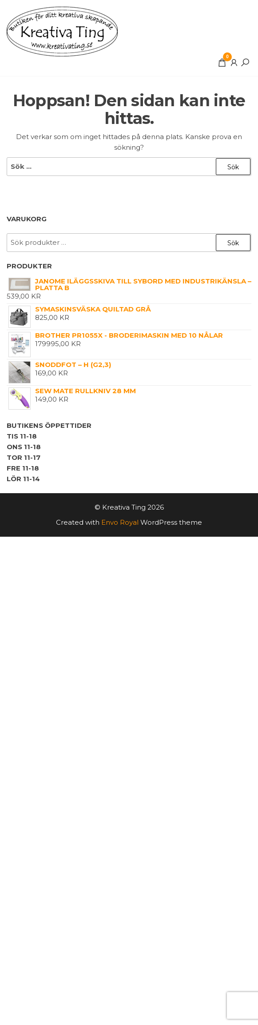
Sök (233, 243)
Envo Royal (120, 522)
